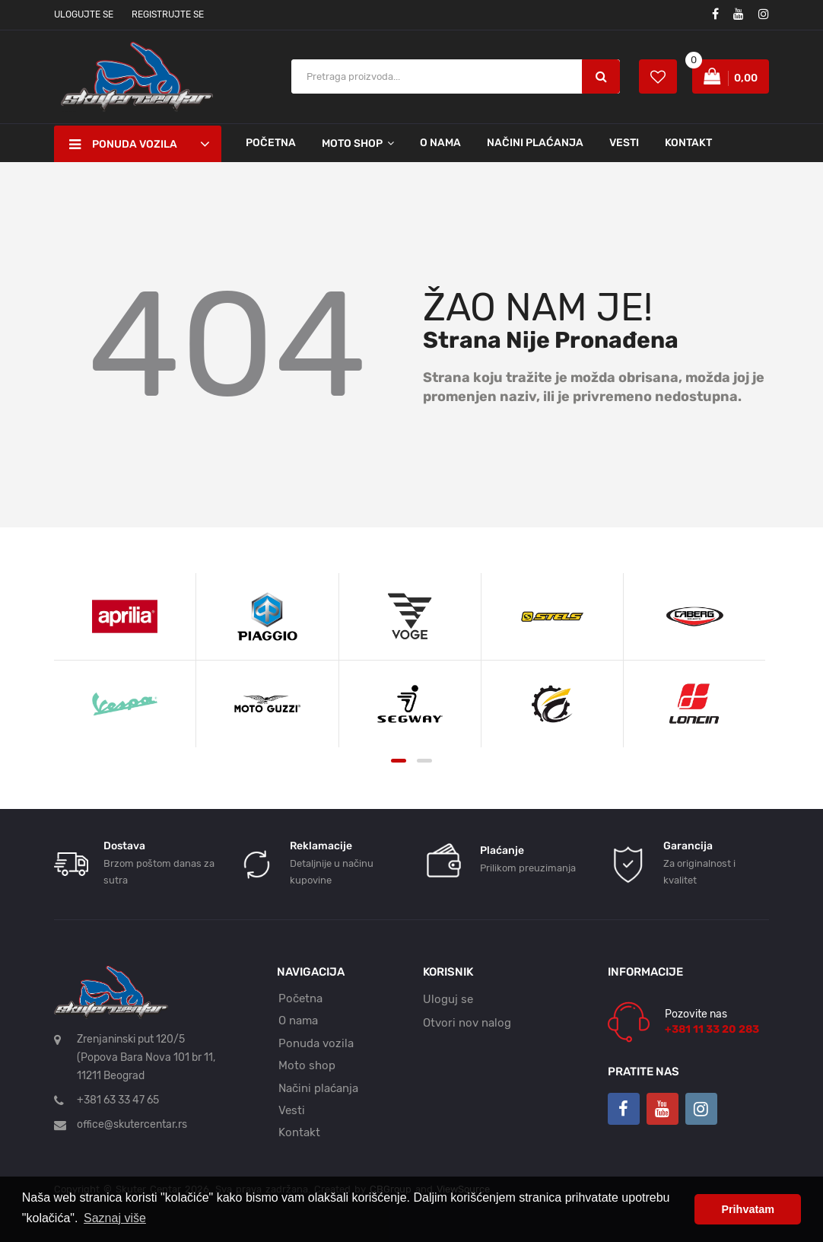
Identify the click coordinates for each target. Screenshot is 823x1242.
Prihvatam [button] (747, 1209)
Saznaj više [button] (115, 1218)
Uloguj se (448, 999)
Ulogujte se (83, 14)
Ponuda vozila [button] (123, 144)
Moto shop (306, 1065)
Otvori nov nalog (467, 1023)
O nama (440, 142)
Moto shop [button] (352, 143)
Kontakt (688, 142)
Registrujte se (168, 14)
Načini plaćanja (535, 142)
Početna (271, 142)
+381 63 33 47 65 (118, 1100)
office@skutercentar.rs (132, 1124)
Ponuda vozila (316, 1043)
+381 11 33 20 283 (712, 1029)
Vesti (624, 142)
